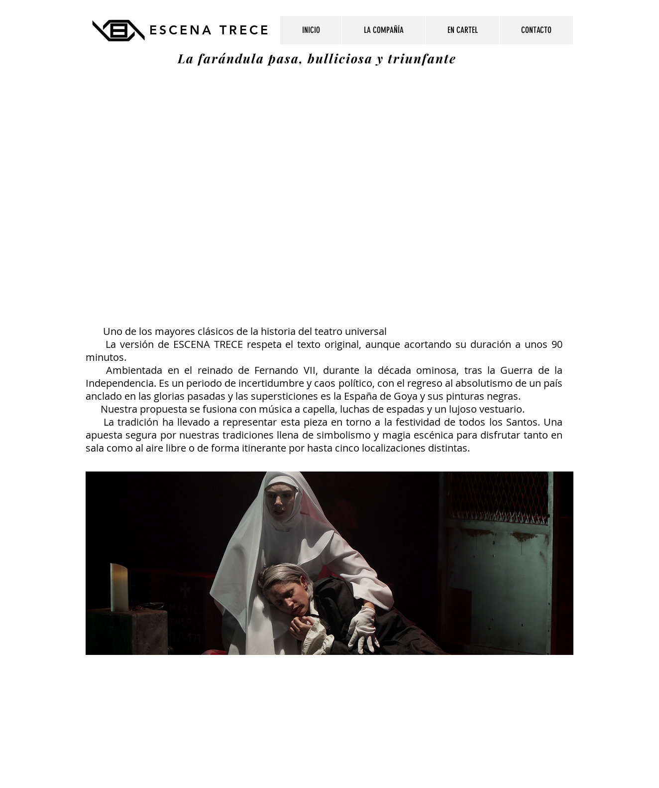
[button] (462, 30)
